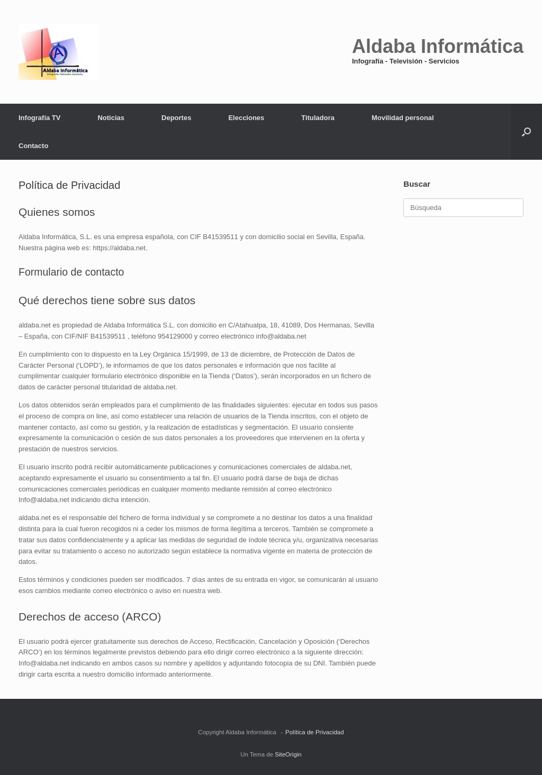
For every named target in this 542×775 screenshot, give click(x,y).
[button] (526, 132)
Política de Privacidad (314, 732)
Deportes (176, 118)
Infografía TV (39, 118)
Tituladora (318, 118)
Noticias (110, 118)
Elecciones (246, 118)
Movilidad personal (403, 118)
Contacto (33, 146)
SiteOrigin (288, 754)
